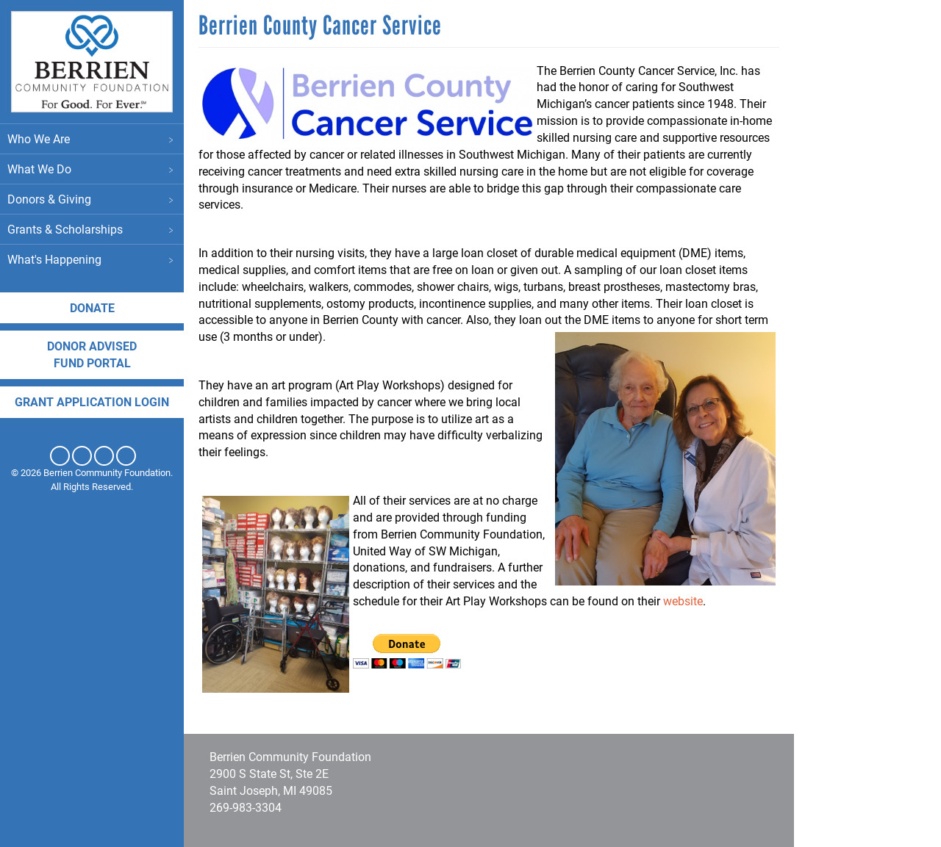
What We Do (91, 168)
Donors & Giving (91, 198)
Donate (92, 307)
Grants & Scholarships (91, 229)
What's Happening (91, 259)
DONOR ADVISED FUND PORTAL (92, 354)
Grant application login (92, 401)
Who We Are (91, 138)
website (683, 600)
